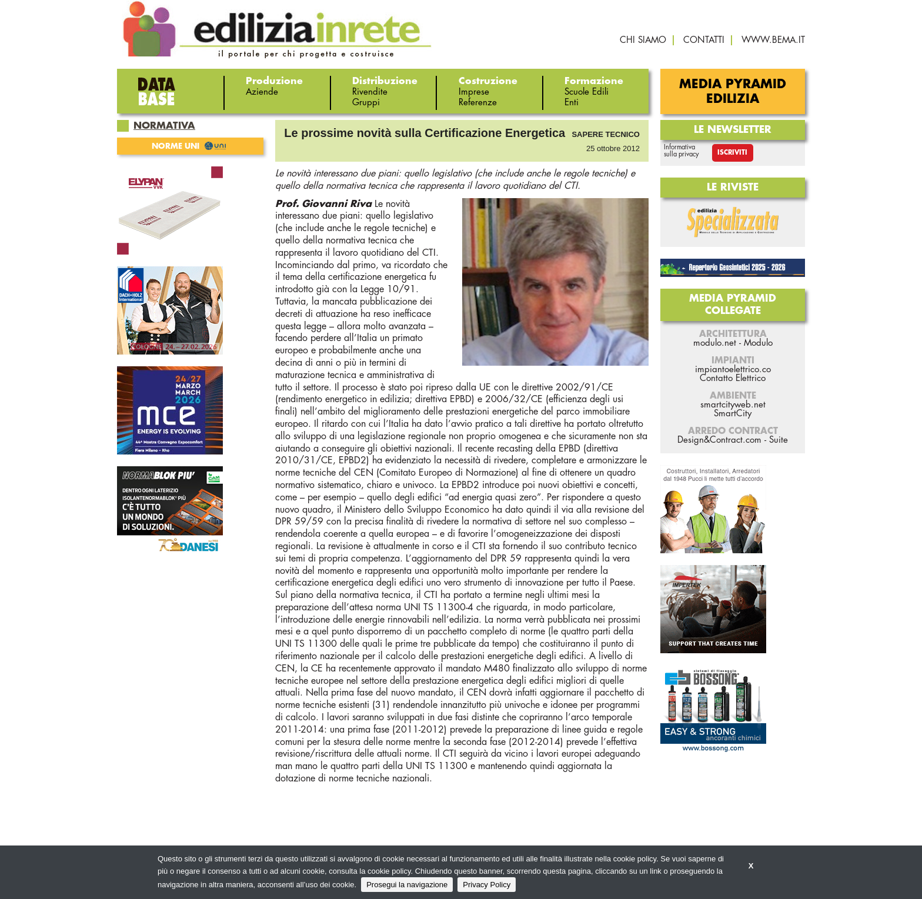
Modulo (758, 343)
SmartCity (732, 413)
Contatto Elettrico (733, 378)
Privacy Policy (486, 884)
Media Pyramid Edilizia (732, 91)
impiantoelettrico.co (733, 369)
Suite (778, 440)
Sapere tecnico (606, 134)
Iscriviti (732, 152)
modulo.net (714, 343)
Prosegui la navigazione (406, 884)
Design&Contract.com (719, 440)
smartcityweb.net (733, 404)
